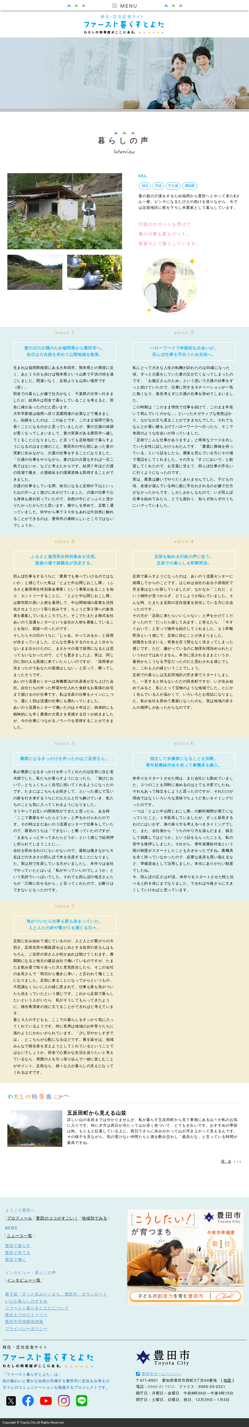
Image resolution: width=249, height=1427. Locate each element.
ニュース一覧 (19, 1235)
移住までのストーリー (26, 1314)
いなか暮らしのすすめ (26, 1301)
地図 (227, 1380)
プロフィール (19, 1218)
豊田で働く (15, 1259)
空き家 (173, 186)
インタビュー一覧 (24, 1280)
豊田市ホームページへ (161, 1373)
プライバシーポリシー (26, 1328)
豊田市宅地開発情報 (24, 1321)
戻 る (226, 1161)
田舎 (158, 186)
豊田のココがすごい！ (57, 1218)
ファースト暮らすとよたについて (37, 1307)
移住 (145, 186)
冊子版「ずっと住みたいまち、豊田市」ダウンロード (56, 1294)
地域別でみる (94, 1218)
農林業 (189, 186)
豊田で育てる (18, 1252)
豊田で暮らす (18, 1245)
